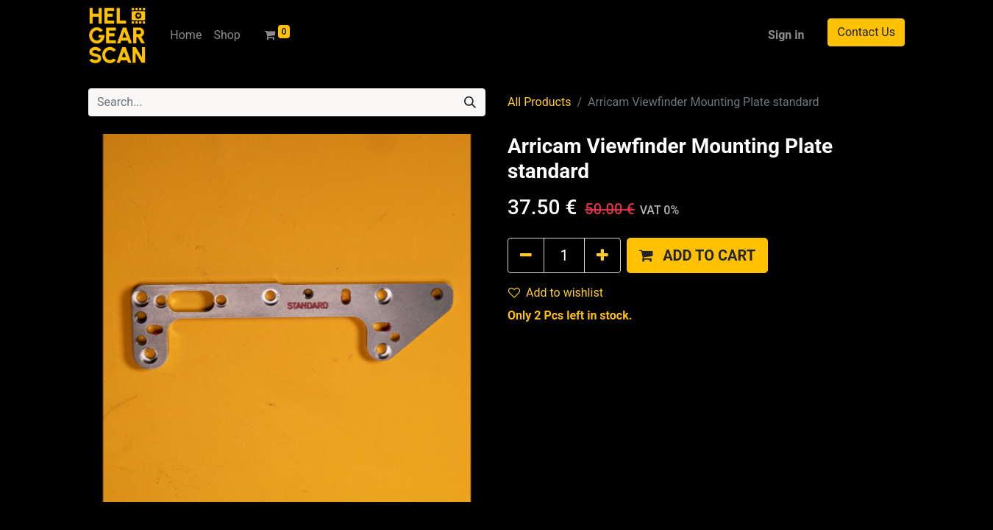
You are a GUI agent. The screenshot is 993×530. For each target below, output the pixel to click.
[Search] (470, 102)
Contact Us (866, 32)
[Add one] (602, 255)
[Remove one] (526, 255)
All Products (539, 102)
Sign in (786, 35)
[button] (697, 255)
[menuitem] (185, 35)
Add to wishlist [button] (555, 293)
